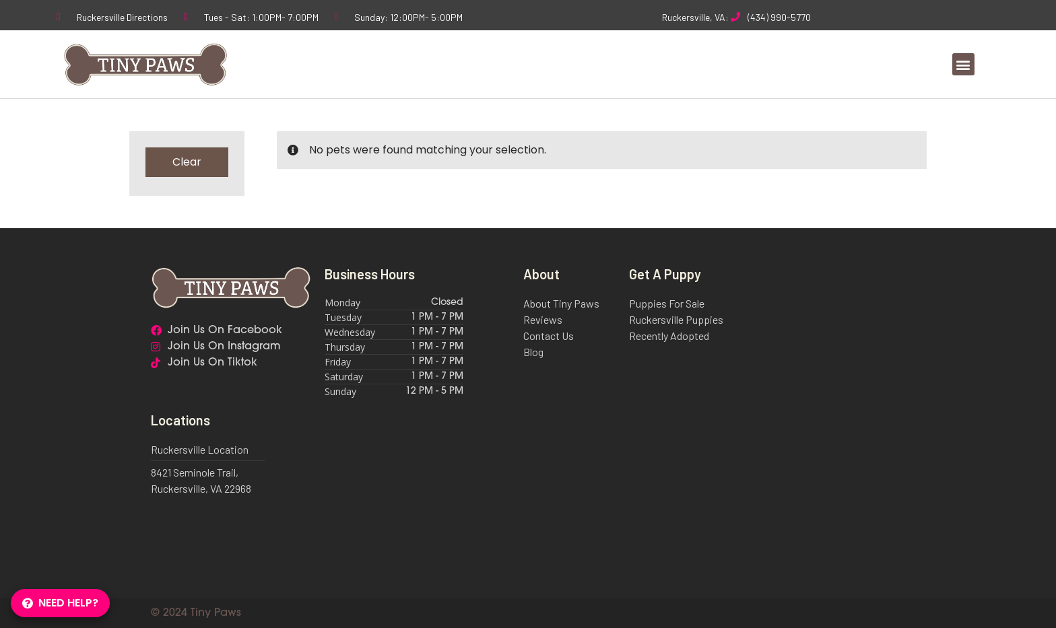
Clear (186, 162)
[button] (963, 64)
